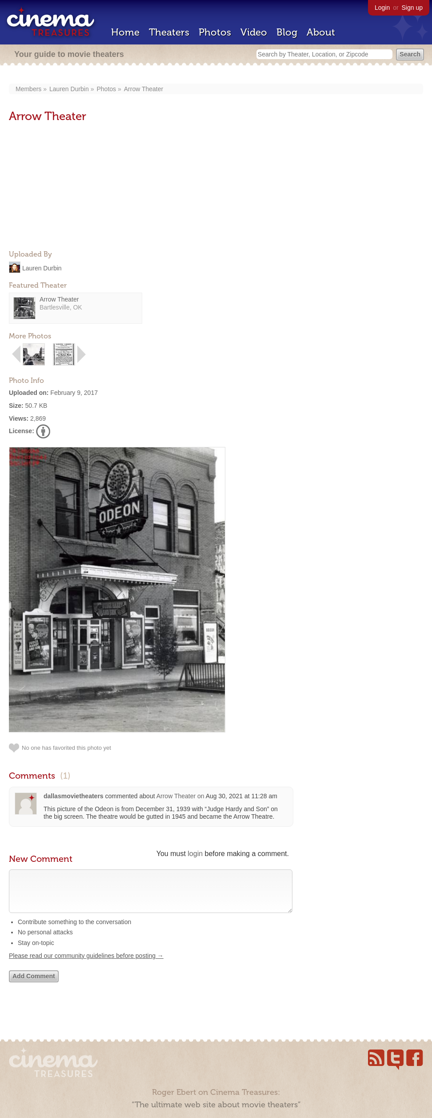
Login (382, 7)
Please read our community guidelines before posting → (86, 964)
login (195, 853)
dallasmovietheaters (74, 796)
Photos (215, 32)
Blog (286, 32)
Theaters (169, 32)
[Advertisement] (75, 187)
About (321, 32)
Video (253, 32)
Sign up (412, 7)
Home (125, 32)
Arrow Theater (143, 88)
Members (28, 88)
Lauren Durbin (69, 88)
